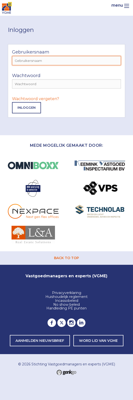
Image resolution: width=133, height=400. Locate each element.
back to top (66, 258)
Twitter (61, 322)
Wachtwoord (26, 75)
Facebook (51, 322)
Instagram (71, 322)
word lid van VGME (98, 340)
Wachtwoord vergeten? (35, 98)
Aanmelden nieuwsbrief (39, 340)
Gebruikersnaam (30, 52)
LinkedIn (81, 322)
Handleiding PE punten (66, 308)
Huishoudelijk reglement (66, 297)
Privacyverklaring (66, 293)
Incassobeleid (66, 301)
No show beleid (66, 305)
